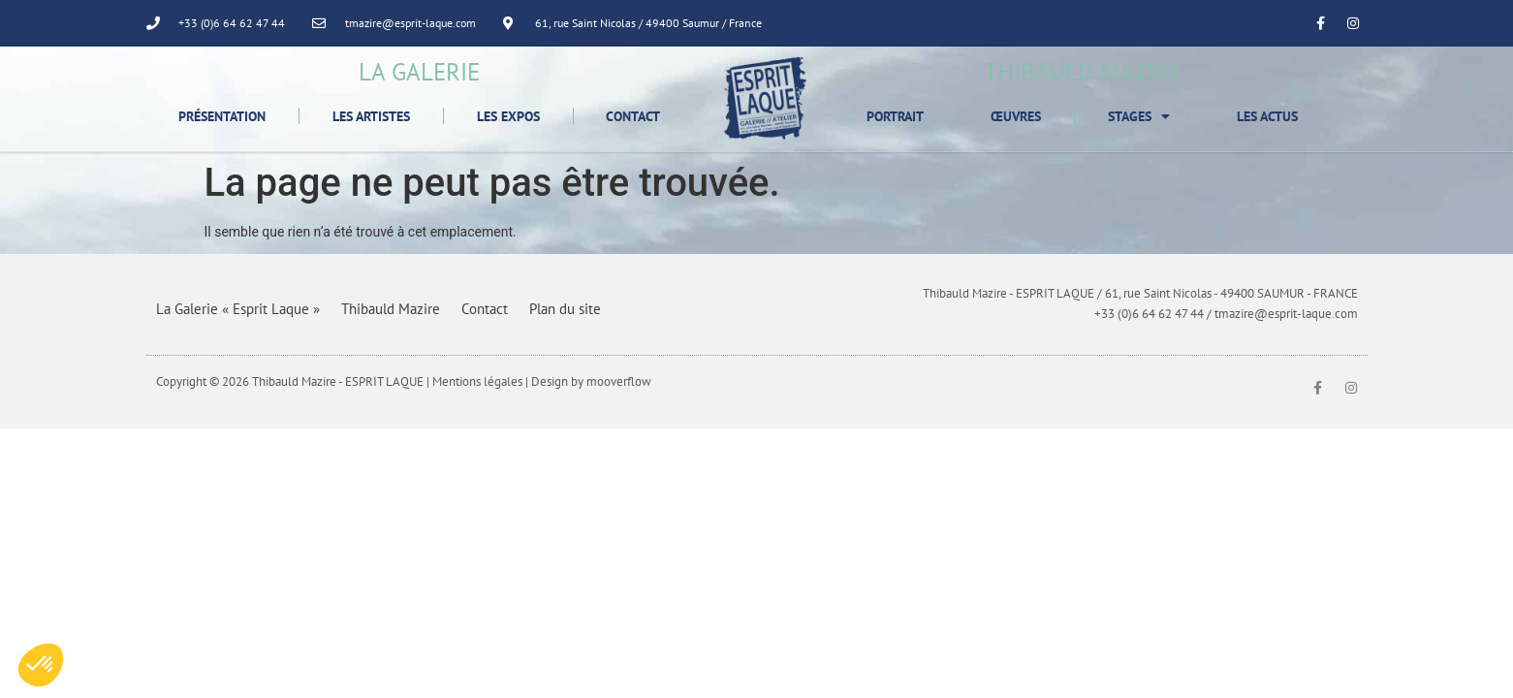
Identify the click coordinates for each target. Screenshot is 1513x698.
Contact (633, 116)
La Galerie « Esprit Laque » (238, 309)
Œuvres (1016, 116)
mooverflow (618, 381)
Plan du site (565, 309)
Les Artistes (371, 116)
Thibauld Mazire (390, 309)
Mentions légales (477, 381)
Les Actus (1267, 116)
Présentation (222, 116)
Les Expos (508, 116)
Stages (1139, 116)
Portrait (895, 116)
